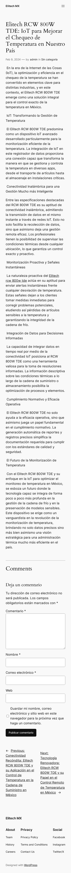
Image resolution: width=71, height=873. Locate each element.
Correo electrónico (21, 672)
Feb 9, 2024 (13, 59)
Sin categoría (49, 59)
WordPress (30, 865)
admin (33, 59)
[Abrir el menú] (63, 6)
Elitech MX (13, 6)
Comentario (16, 611)
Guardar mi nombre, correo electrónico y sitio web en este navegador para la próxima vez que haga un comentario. (37, 716)
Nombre (13, 654)
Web (9, 690)
